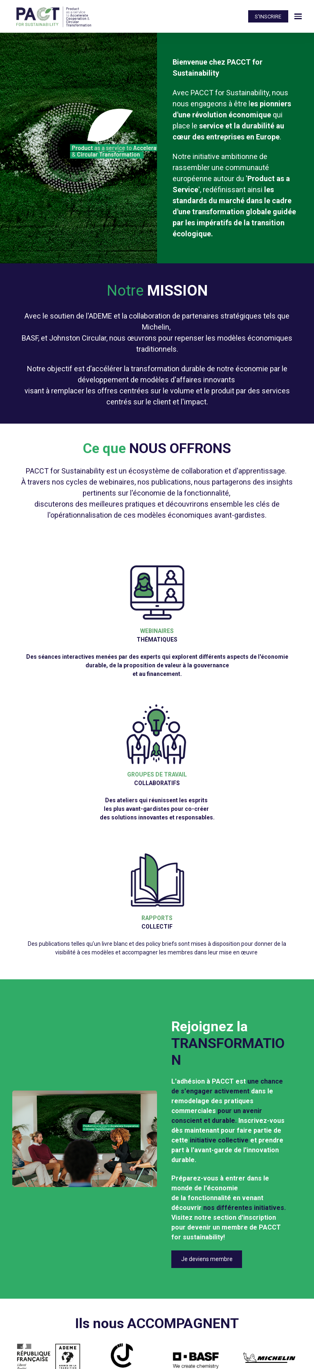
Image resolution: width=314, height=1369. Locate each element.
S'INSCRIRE (268, 16)
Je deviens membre (207, 1259)
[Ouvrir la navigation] (298, 16)
